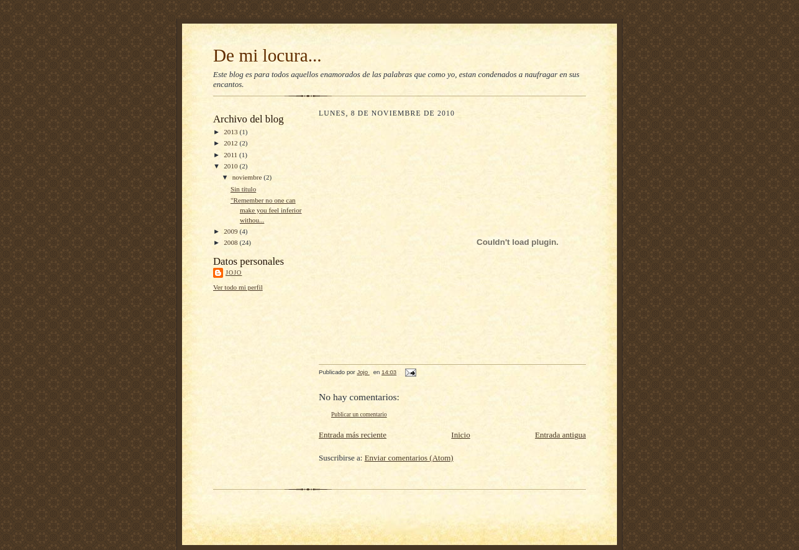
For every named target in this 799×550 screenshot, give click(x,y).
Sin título (243, 189)
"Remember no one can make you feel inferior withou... (266, 209)
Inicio (460, 434)
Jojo (234, 272)
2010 (231, 166)
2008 (231, 242)
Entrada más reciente (352, 434)
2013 (231, 131)
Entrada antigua (560, 434)
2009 (231, 231)
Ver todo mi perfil (238, 287)
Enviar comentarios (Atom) (409, 457)
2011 (231, 154)
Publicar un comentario (359, 414)
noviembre (248, 177)
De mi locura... (267, 55)
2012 (231, 143)
